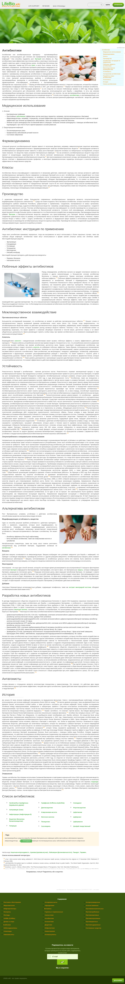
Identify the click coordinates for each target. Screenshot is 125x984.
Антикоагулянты (50, 934)
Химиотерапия (50, 931)
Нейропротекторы (10, 908)
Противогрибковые (92, 912)
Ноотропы (7, 912)
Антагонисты (107, 79)
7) (55, 152)
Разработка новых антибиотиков (108, 76)
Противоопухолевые (93, 918)
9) (49, 187)
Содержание (62, 899)
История (105, 82)
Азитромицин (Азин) (16, 810)
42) (44, 727)
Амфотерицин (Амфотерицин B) (20, 814)
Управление (118, 4)
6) (78, 148)
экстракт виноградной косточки (80, 587)
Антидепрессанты (51, 902)
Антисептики (49, 921)
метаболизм (6, 548)
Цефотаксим (77, 812)
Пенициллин (45, 822)
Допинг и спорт (9, 921)
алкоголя (18, 341)
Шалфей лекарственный (81, 826)
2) (28, 84)
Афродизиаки (49, 905)
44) (42, 742)
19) (44, 394)
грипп (33, 65)
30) (12, 547)
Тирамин (83, 852)
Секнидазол (77, 803)
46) (16, 787)
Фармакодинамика (108, 54)
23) (21, 428)
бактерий (38, 59)
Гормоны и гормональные (54, 912)
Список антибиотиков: (109, 84)
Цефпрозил (77, 817)
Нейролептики (50, 928)
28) (49, 476)
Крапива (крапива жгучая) (39, 852)
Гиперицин (13, 826)
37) (35, 672)
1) (10, 58)
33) (31, 589)
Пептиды (7, 915)
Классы (105, 56)
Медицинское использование (112, 52)
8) (45, 156)
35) (47, 646)
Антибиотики (106, 50)
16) (23, 357)
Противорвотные (92, 921)
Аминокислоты (9, 934)
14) (24, 333)
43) (75, 738)
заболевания (20, 116)
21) (86, 407)
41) (67, 712)
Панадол (76, 852)
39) (56, 701)
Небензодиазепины (10, 928)
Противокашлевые (92, 915)
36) (72, 663)
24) (67, 433)
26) (25, 459)
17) (70, 377)
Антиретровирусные (93, 902)
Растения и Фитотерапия (12, 902)
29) (76, 489)
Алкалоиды (8, 931)
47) (62, 789)
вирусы (80, 570)
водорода (94, 782)
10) (34, 201)
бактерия (13, 570)
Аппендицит (27, 841)
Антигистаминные (92, 905)
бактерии (12, 214)
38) (15, 688)
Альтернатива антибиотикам (111, 74)
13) (84, 320)
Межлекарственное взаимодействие (109, 68)
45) (39, 753)
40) (43, 710)
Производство (107, 58)
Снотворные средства (93, 928)
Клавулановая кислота (49, 812)
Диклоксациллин (47, 808)
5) (52, 94)
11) (57, 278)
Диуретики (48, 925)
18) (98, 388)
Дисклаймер (118, 980)
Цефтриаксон (78, 822)
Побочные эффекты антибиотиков (109, 65)
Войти (108, 4)
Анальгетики (49, 915)
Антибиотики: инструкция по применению (111, 61)
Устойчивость (107, 71)
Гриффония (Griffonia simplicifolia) (53, 803)
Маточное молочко (47, 817)
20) (98, 401)
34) (19, 611)
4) (40, 88)
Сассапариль (45, 826)
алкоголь (36, 347)
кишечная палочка (20, 609)
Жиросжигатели (9, 905)
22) (36, 420)
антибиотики (74, 95)
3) (64, 86)
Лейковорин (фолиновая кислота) (60, 852)
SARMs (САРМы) (9, 918)
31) (24, 558)
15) (11, 342)
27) (7, 472)
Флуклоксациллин (79, 808)
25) (28, 450)
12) (98, 293)
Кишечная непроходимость (20, 852)
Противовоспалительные (94, 908)
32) (33, 571)
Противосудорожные (93, 925)
